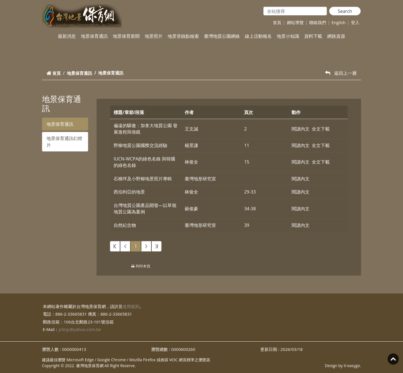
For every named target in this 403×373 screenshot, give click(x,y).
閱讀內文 (301, 129)
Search (345, 11)
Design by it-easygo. (343, 365)
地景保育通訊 (94, 36)
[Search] (295, 11)
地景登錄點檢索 (183, 36)
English (339, 22)
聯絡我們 (317, 22)
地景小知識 (288, 36)
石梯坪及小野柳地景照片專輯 (143, 179)
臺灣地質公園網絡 (222, 36)
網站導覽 (295, 22)
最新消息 (67, 36)
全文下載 (321, 129)
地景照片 (154, 36)
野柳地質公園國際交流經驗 (140, 145)
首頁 (277, 22)
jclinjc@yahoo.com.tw (80, 329)
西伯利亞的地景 (129, 192)
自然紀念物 (125, 225)
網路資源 (336, 36)
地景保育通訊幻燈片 (64, 141)
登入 (355, 22)
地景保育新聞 (126, 36)
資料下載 (313, 36)
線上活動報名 (258, 36)
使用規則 (131, 306)
